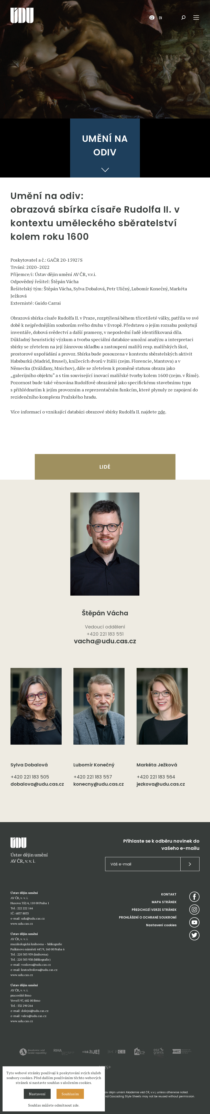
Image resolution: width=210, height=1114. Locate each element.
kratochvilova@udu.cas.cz (39, 970)
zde (161, 412)
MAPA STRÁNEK (164, 902)
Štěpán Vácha (105, 613)
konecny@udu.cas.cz (98, 784)
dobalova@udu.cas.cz (37, 784)
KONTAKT (168, 894)
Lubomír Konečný (93, 765)
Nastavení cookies (161, 925)
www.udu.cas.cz (21, 923)
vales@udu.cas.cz (34, 1016)
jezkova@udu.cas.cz (161, 784)
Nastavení (37, 1093)
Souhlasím (70, 1093)
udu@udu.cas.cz (33, 918)
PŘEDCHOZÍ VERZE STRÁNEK (154, 910)
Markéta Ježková (157, 765)
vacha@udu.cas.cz (105, 642)
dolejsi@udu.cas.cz (35, 1011)
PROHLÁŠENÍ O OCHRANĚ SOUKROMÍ (147, 917)
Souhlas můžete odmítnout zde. (53, 1105)
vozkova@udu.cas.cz (36, 965)
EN (160, 17)
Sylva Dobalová (29, 765)
